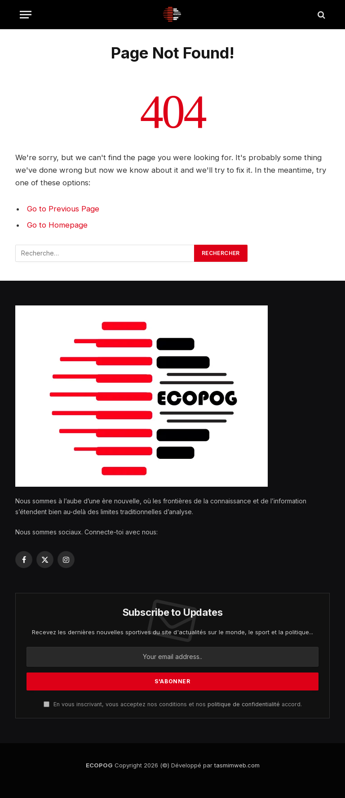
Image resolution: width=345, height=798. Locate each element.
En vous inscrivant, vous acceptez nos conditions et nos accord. (173, 704)
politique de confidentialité (244, 704)
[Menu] (25, 14)
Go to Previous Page (63, 208)
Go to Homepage (57, 224)
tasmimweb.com (237, 765)
